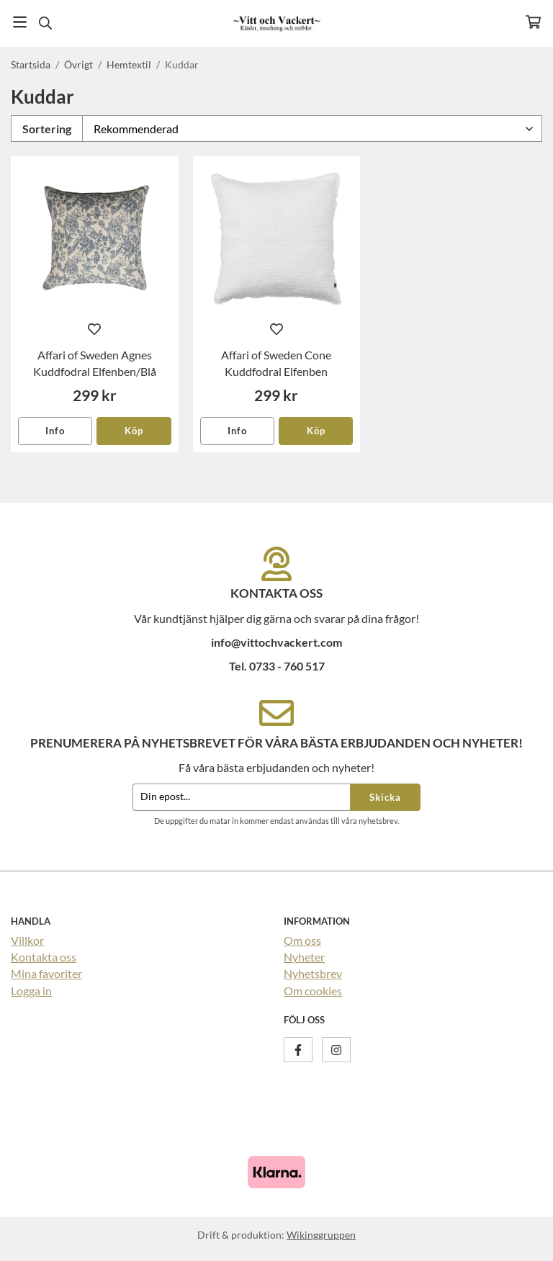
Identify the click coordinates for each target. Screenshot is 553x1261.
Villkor (27, 940)
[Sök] (45, 23)
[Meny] (19, 22)
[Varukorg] (533, 22)
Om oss (302, 940)
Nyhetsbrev (313, 973)
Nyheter (304, 957)
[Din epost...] (241, 798)
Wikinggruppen (321, 1235)
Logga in (31, 990)
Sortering (46, 128)
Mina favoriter (46, 973)
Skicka (385, 797)
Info (55, 430)
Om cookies (313, 990)
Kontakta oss (43, 957)
